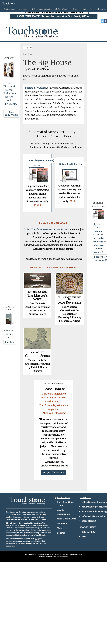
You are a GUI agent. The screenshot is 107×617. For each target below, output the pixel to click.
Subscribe (62, 523)
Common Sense (37, 356)
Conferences (9, 9)
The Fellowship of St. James (48, 554)
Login (101, 9)
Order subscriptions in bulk (46, 229)
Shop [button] (76, 9)
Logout (61, 532)
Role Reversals (69, 302)
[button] (42, 9)
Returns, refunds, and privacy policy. (53, 557)
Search (87, 9)
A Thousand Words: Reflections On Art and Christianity (10, 93)
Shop (59, 528)
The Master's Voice (37, 297)
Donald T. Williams (35, 87)
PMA (84, 536)
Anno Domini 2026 (66, 518)
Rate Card (87, 532)
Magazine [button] (24, 9)
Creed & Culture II (9, 334)
